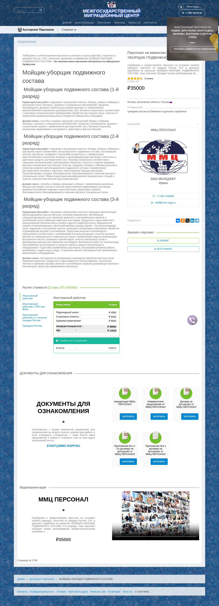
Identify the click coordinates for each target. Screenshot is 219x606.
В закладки (114, 591)
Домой (21, 579)
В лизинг (163, 240)
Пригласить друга (78, 591)
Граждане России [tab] (32, 325)
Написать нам (98, 591)
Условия (61, 591)
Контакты (22, 591)
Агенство (163, 124)
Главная (69, 29)
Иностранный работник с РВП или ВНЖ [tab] (34, 307)
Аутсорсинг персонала (38, 29)
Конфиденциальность (42, 591)
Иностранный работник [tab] (30, 297)
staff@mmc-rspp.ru (165, 202)
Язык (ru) (128, 591)
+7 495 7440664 (165, 196)
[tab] (163, 165)
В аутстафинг (163, 249)
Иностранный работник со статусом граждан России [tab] (35, 318)
